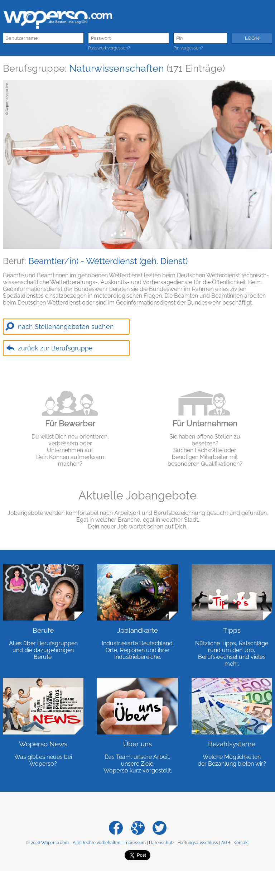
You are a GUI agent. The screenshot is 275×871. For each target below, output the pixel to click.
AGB (225, 842)
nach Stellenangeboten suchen (66, 326)
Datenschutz (161, 842)
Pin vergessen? (188, 48)
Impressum (135, 842)
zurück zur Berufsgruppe (55, 348)
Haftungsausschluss (198, 842)
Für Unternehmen (205, 423)
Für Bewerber (70, 423)
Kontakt (241, 842)
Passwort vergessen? (109, 48)
